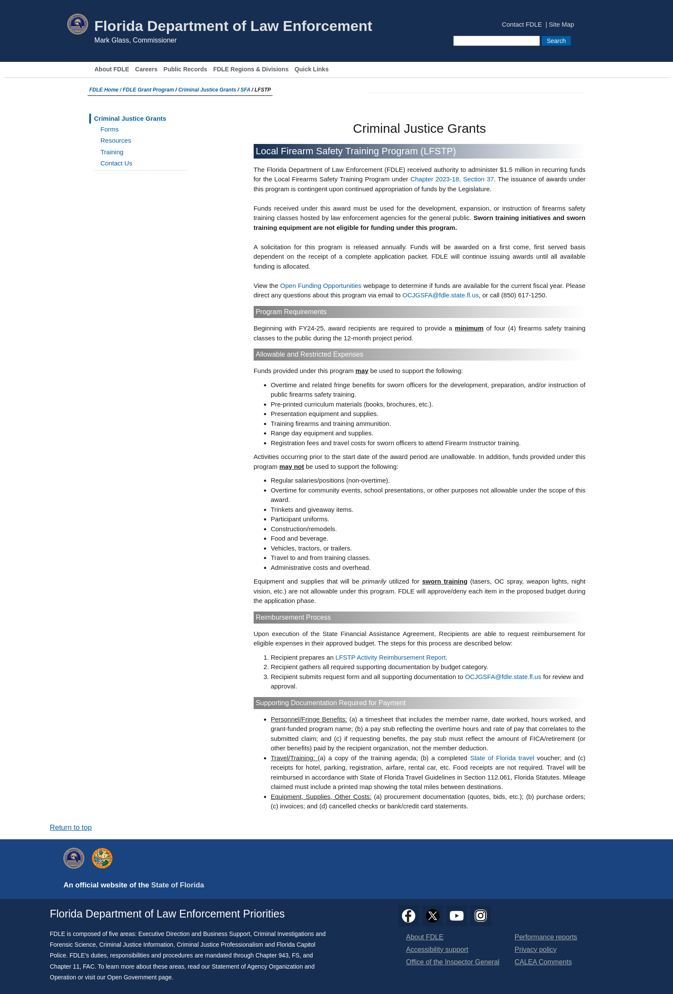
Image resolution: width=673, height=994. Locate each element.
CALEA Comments (543, 962)
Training (112, 152)
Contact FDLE (522, 25)
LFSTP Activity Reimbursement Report (391, 657)
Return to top (71, 827)
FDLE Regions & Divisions (251, 69)
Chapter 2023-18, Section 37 (452, 179)
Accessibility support (437, 949)
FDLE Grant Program (148, 90)
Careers (146, 69)
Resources (115, 140)
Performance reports (546, 937)
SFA (245, 90)
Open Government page (139, 977)
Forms (109, 129)
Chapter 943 (271, 955)
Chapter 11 (64, 966)
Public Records (185, 69)
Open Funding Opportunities (320, 285)
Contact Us (116, 163)
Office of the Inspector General (453, 962)
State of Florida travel (503, 758)
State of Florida (177, 885)
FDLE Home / (106, 90)
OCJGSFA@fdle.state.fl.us (441, 295)
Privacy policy (536, 949)
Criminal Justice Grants (207, 90)
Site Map (561, 25)
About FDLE (111, 69)
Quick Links (311, 69)
